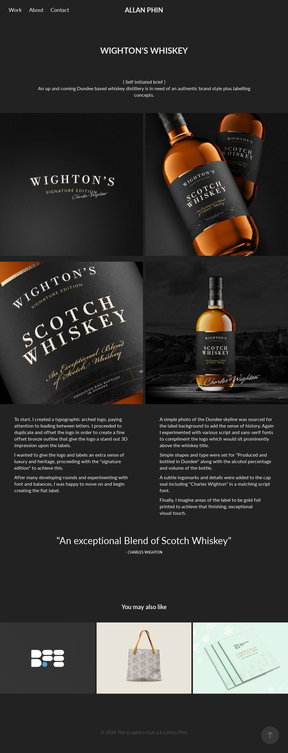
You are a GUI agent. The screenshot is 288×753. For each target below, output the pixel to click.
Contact (60, 9)
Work (15, 9)
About (36, 9)
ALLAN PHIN (144, 9)
